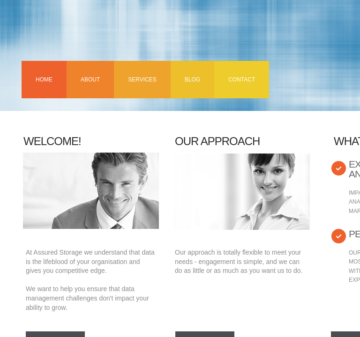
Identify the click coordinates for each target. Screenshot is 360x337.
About (90, 79)
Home (44, 79)
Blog (192, 79)
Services (142, 79)
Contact (241, 79)
